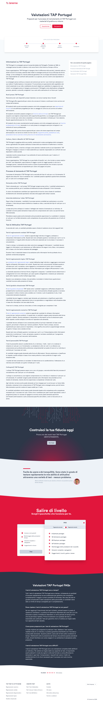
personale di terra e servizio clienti (16, 135)
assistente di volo (54, 133)
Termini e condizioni (51, 697)
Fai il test (51, 444)
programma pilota (43, 133)
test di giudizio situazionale (15, 289)
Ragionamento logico (11, 697)
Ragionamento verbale (12, 691)
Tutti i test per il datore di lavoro (34, 691)
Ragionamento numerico (12, 688)
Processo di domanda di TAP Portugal (80, 69)
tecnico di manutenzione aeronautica (40, 135)
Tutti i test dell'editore (32, 694)
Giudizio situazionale (11, 700)
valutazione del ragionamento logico (18, 263)
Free (31, 553)
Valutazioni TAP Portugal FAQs (78, 74)
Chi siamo (49, 691)
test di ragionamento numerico (16, 314)
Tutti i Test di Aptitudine (32, 688)
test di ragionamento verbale (15, 236)
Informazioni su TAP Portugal (78, 66)
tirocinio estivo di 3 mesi (40, 114)
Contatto (48, 688)
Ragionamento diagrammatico (14, 694)
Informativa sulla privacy (52, 694)
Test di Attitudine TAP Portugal (78, 71)
